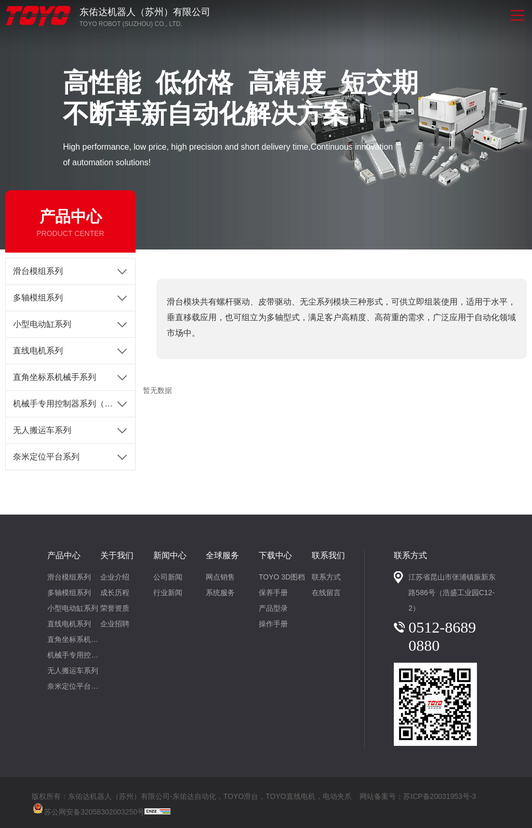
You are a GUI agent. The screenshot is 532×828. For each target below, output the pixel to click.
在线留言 (326, 592)
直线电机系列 (38, 350)
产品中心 (64, 555)
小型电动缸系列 (42, 324)
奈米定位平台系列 (46, 456)
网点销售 (220, 577)
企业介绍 (114, 577)
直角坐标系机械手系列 (54, 377)
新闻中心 (170, 555)
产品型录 (273, 608)
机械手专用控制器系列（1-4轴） (73, 403)
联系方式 (326, 577)
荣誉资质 (114, 608)
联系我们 (328, 555)
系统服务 (220, 592)
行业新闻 (167, 592)
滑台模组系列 (38, 271)
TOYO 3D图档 (282, 577)
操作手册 (273, 624)
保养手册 (273, 592)
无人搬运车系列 (42, 430)
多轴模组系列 (38, 297)
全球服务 (222, 555)
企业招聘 (114, 624)
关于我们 (117, 555)
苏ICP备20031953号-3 (439, 796)
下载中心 (275, 555)
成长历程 (114, 592)
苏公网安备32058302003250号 (88, 807)
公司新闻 (167, 577)
